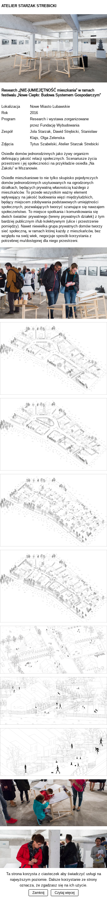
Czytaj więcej (64, 893)
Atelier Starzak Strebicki (28, 6)
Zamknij (38, 893)
